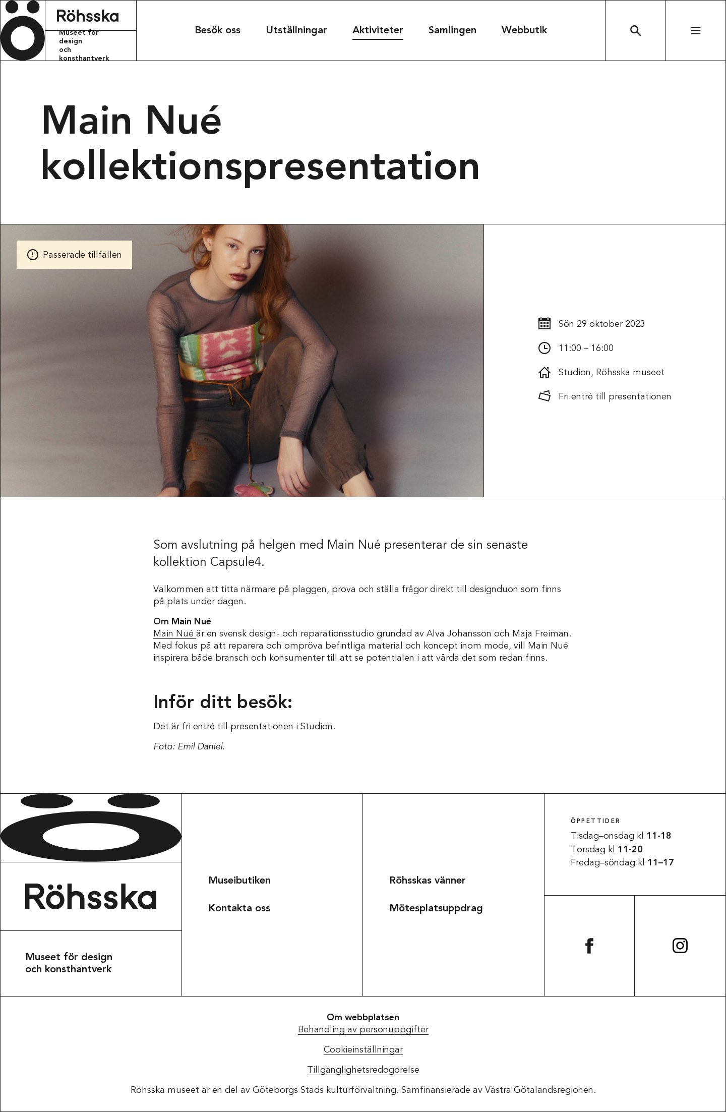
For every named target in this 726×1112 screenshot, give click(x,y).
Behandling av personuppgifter (363, 1029)
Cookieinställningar (363, 1050)
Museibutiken (239, 881)
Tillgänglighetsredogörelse (363, 1070)
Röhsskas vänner (427, 881)
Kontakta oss (239, 909)
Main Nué (174, 633)
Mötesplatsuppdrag (436, 909)
